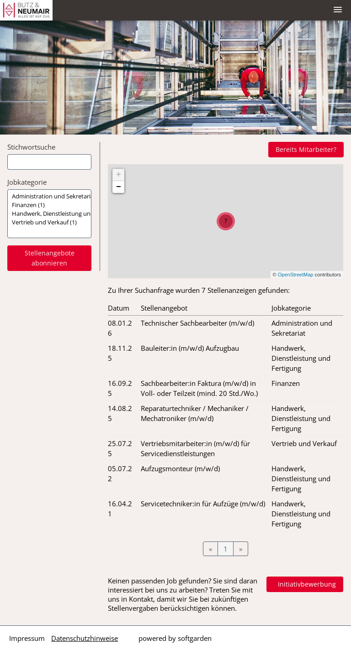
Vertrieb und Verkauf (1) (49, 222)
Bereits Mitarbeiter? (306, 149)
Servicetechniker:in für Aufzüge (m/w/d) (203, 503)
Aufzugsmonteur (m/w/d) (180, 468)
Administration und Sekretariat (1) (49, 196)
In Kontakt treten (299, 584)
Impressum (27, 638)
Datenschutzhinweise (84, 638)
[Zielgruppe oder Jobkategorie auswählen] (49, 213)
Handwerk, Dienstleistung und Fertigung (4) (49, 213)
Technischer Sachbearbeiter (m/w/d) (197, 323)
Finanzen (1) (49, 205)
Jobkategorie (27, 182)
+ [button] (118, 174)
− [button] (118, 187)
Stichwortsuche (31, 146)
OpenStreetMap (296, 274)
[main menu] (337, 10)
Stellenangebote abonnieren (49, 258)
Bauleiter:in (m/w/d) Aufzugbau (190, 348)
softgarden (195, 638)
